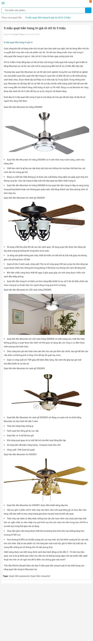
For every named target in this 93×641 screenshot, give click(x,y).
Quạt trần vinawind (40, 576)
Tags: (6, 576)
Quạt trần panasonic (19, 576)
